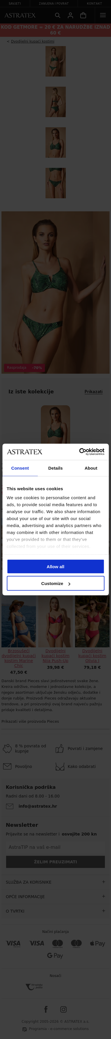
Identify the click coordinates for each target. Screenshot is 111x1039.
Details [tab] (55, 467)
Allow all (55, 566)
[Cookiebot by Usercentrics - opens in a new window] (79, 452)
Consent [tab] (20, 467)
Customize (55, 583)
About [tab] (91, 467)
